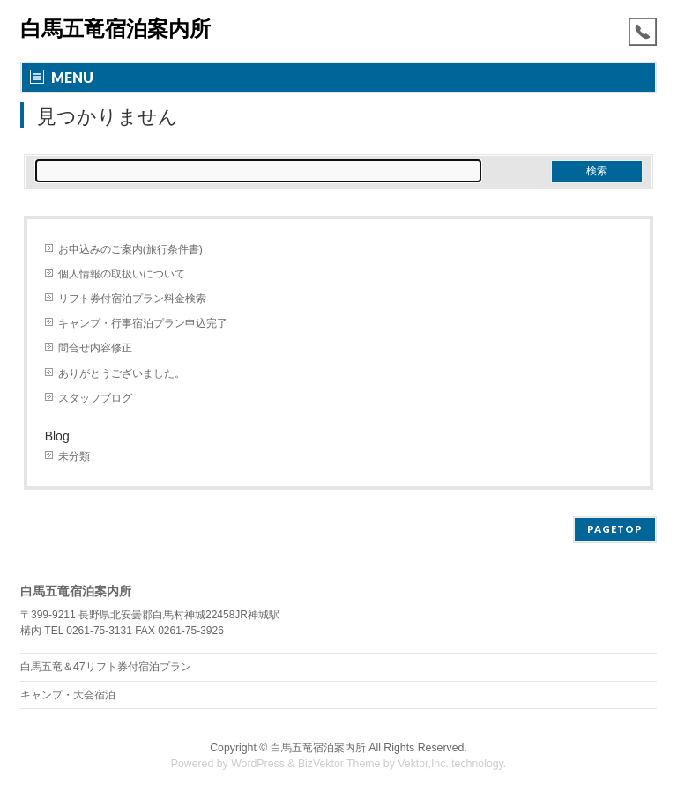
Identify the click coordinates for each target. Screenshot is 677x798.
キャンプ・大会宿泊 (67, 695)
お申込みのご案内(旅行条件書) (130, 249)
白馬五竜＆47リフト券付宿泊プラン (105, 667)
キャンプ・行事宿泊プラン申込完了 (142, 323)
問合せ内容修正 (95, 348)
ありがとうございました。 (121, 373)
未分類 (74, 456)
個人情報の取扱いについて (121, 274)
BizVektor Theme (339, 763)
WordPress (258, 763)
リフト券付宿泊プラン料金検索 (132, 298)
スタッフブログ (95, 398)
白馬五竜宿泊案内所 (115, 29)
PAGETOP (615, 529)
